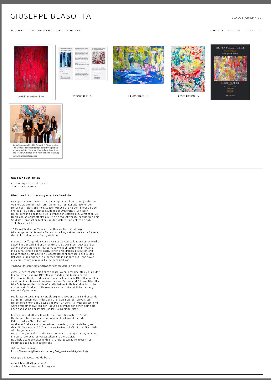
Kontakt (74, 30)
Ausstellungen (50, 30)
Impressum (252, 30)
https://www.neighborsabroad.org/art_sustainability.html (47, 351)
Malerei (17, 30)
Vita (31, 30)
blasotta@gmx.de (246, 17)
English (234, 30)
